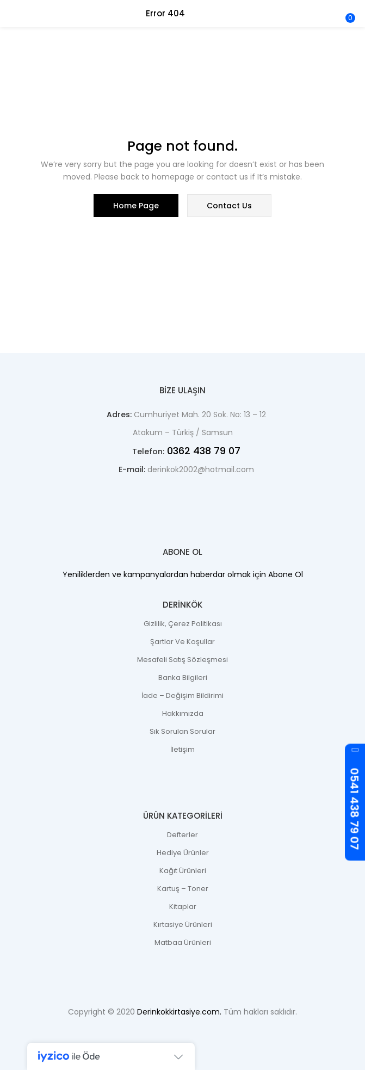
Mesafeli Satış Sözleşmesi (182, 659)
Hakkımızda (182, 713)
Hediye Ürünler (183, 853)
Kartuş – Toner (182, 888)
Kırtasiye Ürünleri (182, 924)
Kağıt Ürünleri (182, 870)
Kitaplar (182, 906)
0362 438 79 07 (202, 450)
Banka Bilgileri (182, 677)
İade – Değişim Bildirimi (182, 695)
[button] (349, 7)
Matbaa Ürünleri (182, 942)
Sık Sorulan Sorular (182, 731)
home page (136, 205)
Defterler (182, 835)
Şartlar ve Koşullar (182, 641)
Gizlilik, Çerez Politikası (183, 624)
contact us (229, 205)
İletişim (182, 749)
